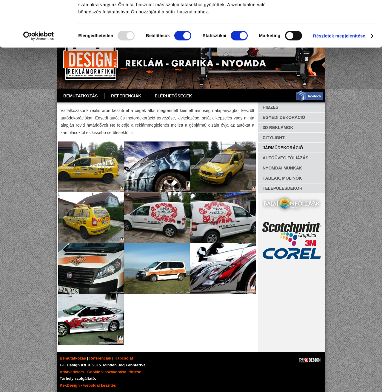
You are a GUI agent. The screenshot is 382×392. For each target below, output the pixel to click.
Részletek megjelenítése (339, 81)
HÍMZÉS (270, 107)
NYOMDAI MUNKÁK (282, 168)
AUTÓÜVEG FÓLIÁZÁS (285, 157)
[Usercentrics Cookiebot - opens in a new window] (39, 81)
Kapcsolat (124, 358)
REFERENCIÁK (126, 96)
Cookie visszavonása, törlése (114, 372)
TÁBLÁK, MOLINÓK (282, 178)
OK (332, 14)
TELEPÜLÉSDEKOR (282, 188)
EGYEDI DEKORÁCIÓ (284, 117)
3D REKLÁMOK (278, 127)
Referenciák (100, 358)
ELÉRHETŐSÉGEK (173, 96)
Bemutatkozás (80, 96)
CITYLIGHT (274, 137)
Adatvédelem (72, 372)
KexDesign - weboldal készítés (88, 385)
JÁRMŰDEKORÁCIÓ (283, 147)
